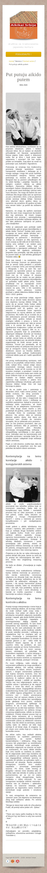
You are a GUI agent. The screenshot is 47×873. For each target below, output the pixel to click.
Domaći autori (28, 61)
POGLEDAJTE (23, 54)
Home (11, 61)
